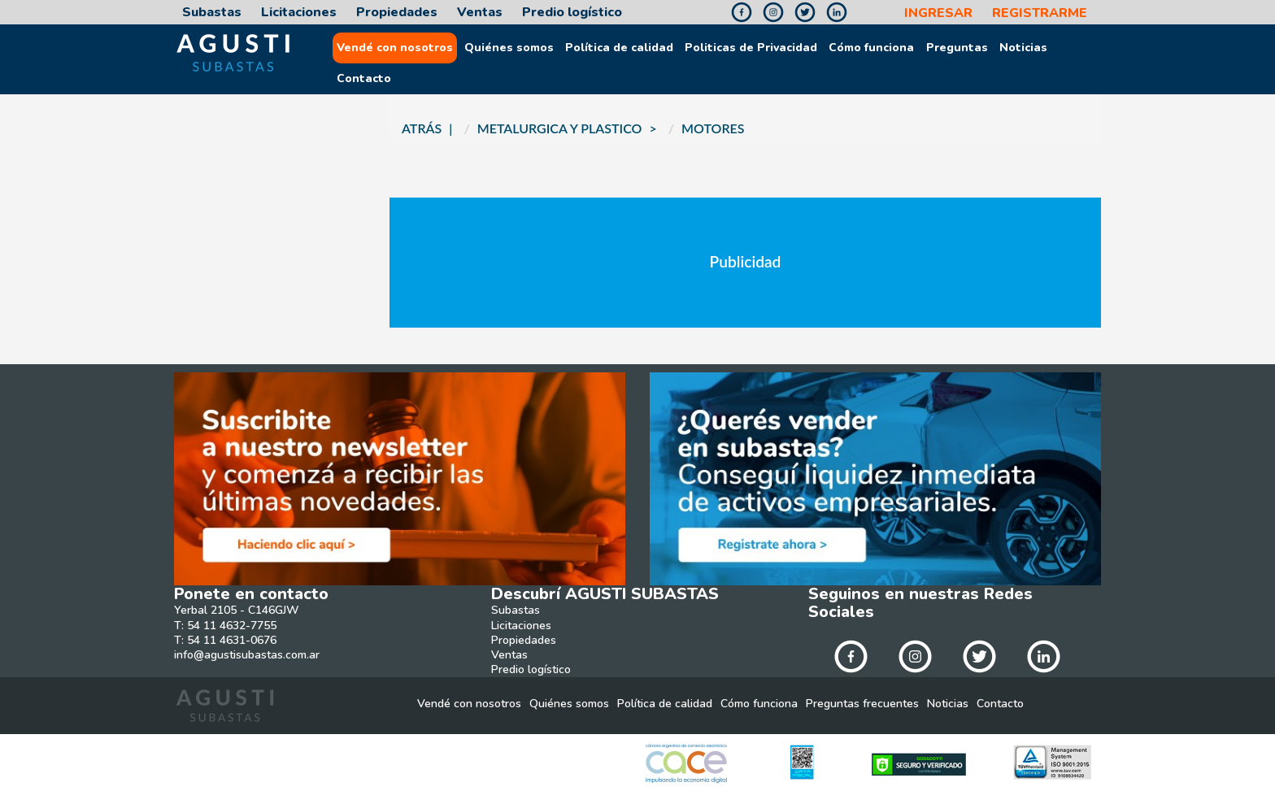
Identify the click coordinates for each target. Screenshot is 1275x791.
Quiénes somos (509, 48)
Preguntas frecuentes (862, 704)
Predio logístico (572, 12)
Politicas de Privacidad (751, 48)
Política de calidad (619, 48)
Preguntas (957, 48)
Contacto (364, 79)
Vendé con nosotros (395, 48)
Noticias (1023, 48)
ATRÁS (422, 128)
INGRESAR (938, 13)
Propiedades (396, 12)
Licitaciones (299, 12)
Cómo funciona (871, 48)
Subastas (212, 12)
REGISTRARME (1039, 13)
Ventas (480, 12)
